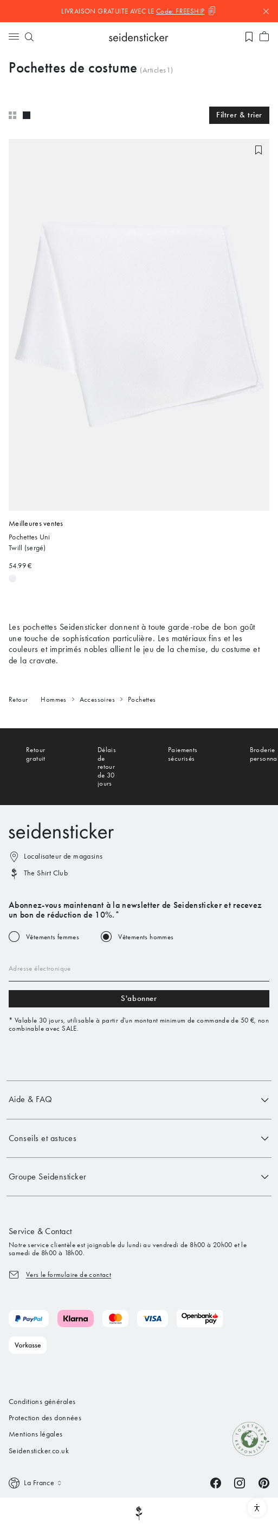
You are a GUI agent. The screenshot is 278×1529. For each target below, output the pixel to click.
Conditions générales (42, 1401)
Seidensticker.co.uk (39, 1450)
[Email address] (139, 968)
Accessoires (97, 699)
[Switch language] (36, 1483)
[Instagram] (239, 1482)
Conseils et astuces (139, 1138)
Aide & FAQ (139, 1100)
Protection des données (45, 1417)
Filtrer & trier (239, 115)
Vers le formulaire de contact (68, 1274)
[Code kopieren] (186, 11)
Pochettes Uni (29, 537)
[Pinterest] (263, 1482)
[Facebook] (215, 1482)
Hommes (53, 699)
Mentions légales (36, 1434)
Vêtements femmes (52, 937)
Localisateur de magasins (63, 856)
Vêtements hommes (145, 937)
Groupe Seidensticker (139, 1177)
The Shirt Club (46, 873)
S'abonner (139, 998)
